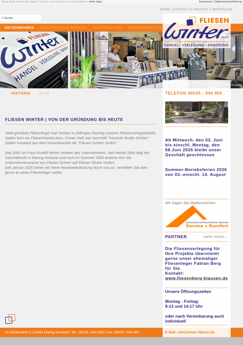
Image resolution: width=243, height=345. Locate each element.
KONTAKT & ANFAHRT (190, 9)
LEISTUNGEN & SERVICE (64, 28)
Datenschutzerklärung (228, 1)
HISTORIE (21, 93)
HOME (165, 9)
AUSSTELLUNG (107, 28)
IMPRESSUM (222, 9)
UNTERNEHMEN (19, 28)
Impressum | (206, 1)
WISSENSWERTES (145, 28)
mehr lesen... (215, 236)
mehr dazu (95, 1)
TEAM (43, 93)
